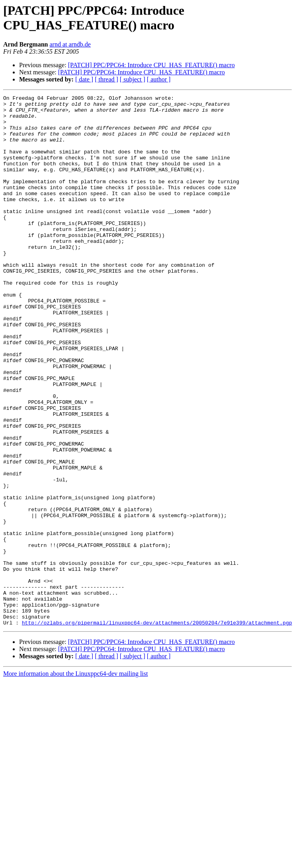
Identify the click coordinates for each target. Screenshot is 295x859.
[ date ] (84, 79)
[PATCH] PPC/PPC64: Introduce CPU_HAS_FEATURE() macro (151, 65)
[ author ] (159, 79)
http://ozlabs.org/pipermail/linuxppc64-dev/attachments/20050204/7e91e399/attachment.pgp (157, 728)
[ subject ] (132, 79)
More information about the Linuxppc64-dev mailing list (75, 779)
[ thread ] (106, 79)
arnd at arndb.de (70, 44)
